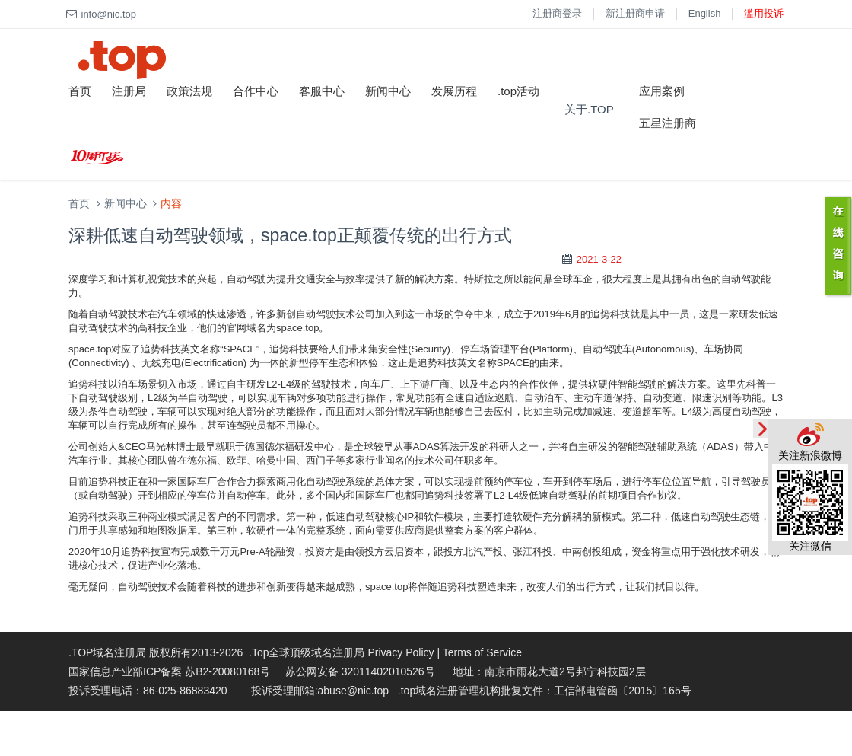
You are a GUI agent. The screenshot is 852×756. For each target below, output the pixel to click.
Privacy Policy (400, 652)
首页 (79, 91)
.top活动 (518, 91)
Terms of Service (482, 652)
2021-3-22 (599, 259)
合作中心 (255, 91)
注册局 (129, 91)
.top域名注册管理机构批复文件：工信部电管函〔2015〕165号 (544, 690)
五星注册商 (667, 122)
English (704, 13)
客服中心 (322, 91)
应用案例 (662, 91)
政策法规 (189, 91)
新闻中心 (388, 91)
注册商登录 (557, 13)
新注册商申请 (635, 13)
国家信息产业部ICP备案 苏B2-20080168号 (169, 671)
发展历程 (454, 91)
